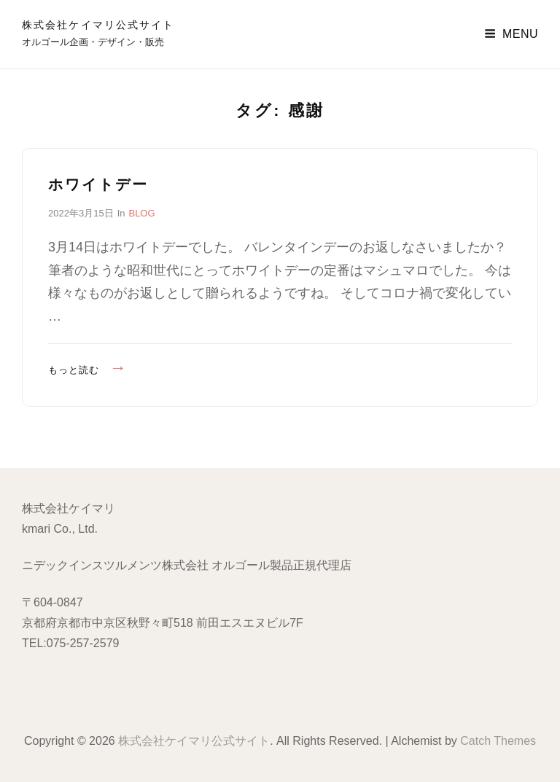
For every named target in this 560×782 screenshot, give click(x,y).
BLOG (141, 213)
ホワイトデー (98, 184)
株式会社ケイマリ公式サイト (98, 25)
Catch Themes (498, 741)
